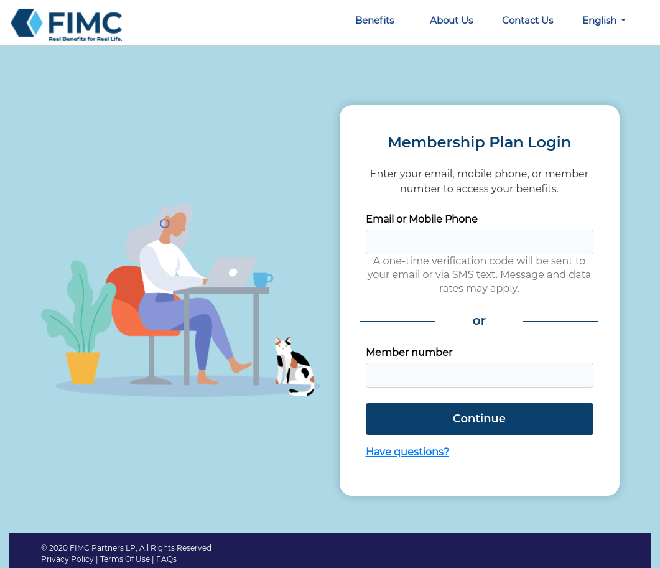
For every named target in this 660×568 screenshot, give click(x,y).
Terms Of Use (125, 559)
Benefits (374, 20)
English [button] (600, 20)
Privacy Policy (67, 559)
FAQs (166, 559)
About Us (451, 20)
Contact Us (527, 20)
